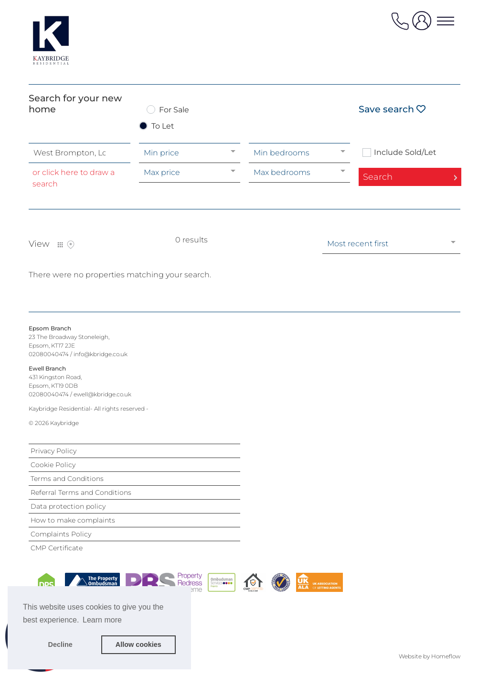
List (60, 244)
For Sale (174, 110)
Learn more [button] (102, 620)
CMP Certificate (57, 548)
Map (70, 244)
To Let (162, 126)
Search (378, 177)
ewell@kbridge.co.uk (102, 394)
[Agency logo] (67, 40)
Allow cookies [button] (138, 644)
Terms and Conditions (67, 478)
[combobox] (79, 153)
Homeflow (445, 656)
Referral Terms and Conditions (81, 492)
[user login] (423, 24)
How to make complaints (73, 520)
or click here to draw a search (73, 178)
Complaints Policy (61, 534)
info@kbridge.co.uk (101, 354)
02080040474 (49, 354)
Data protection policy (68, 506)
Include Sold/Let (405, 152)
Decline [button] (60, 644)
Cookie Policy (53, 464)
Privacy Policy (53, 451)
